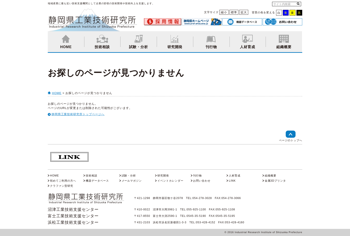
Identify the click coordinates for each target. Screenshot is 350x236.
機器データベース (97, 180)
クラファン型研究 (61, 185)
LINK (232, 180)
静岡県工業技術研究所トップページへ (78, 114)
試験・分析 (138, 42)
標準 (234, 12)
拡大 (244, 12)
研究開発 (175, 42)
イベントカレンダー (170, 180)
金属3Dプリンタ (275, 180)
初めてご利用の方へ (63, 180)
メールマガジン (132, 180)
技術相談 (102, 42)
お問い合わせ (201, 180)
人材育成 (247, 42)
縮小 (224, 12)
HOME (66, 42)
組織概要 (284, 42)
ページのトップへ (290, 136)
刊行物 (211, 42)
